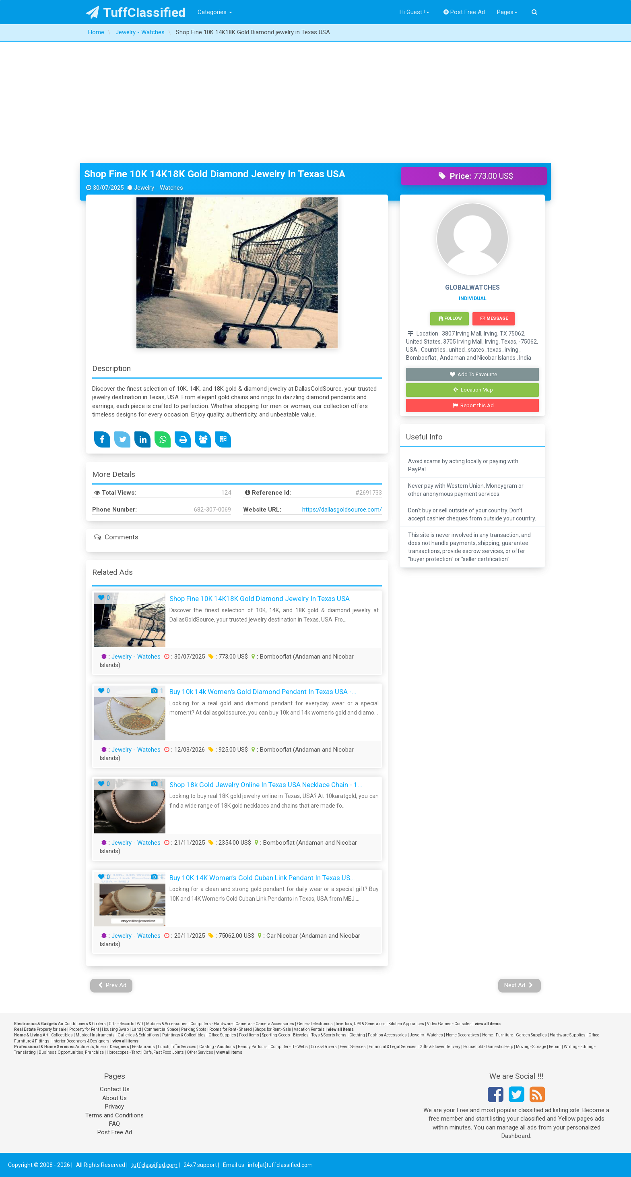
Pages (507, 12)
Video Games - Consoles (449, 1024)
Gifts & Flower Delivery (439, 1046)
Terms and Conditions (114, 1115)
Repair (555, 1046)
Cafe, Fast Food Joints (163, 1052)
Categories (215, 12)
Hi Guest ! (414, 12)
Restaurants (143, 1046)
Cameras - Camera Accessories (264, 1024)
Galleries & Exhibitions (138, 1035)
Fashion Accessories (387, 1035)
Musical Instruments (95, 1035)
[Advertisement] (315, 102)
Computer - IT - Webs (289, 1046)
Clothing (357, 1035)
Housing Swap (115, 1029)
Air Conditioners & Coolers (82, 1024)
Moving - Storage (531, 1046)
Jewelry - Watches (136, 656)
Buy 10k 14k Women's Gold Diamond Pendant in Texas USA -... (263, 692)
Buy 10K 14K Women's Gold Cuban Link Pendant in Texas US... (262, 878)
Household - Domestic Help (488, 1046)
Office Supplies (222, 1035)
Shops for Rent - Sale (273, 1029)
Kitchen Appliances (406, 1024)
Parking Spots (193, 1029)
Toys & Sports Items (328, 1035)
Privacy (114, 1106)
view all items (487, 1024)
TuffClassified (136, 12)
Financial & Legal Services (393, 1046)
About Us (114, 1098)
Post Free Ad (464, 12)
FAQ (114, 1123)
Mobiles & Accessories (167, 1024)
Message (493, 318)
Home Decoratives (462, 1035)
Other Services (200, 1052)
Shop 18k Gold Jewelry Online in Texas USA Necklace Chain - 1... (266, 785)
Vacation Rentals (309, 1029)
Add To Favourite (473, 374)
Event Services (353, 1046)
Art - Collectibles (58, 1035)
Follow (450, 318)
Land (136, 1029)
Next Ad (518, 985)
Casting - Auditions (217, 1046)
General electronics (315, 1024)
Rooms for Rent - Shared (230, 1029)
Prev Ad (112, 985)
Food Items (249, 1035)
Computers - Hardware (211, 1024)
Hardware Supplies (568, 1035)
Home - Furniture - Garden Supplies (514, 1035)
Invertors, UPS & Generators (361, 1024)
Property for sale (51, 1029)
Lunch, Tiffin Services (177, 1046)
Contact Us (115, 1089)
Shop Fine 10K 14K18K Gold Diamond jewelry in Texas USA (214, 174)
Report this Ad (473, 405)
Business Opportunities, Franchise (71, 1052)
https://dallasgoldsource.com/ (342, 509)
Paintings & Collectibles (184, 1035)
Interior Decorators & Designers (80, 1041)
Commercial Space (161, 1029)
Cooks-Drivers (324, 1046)
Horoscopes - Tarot (123, 1052)
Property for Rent (84, 1029)
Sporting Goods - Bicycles (285, 1035)
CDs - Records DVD (126, 1024)
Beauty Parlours (253, 1046)
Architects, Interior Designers (102, 1046)
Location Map (473, 390)
